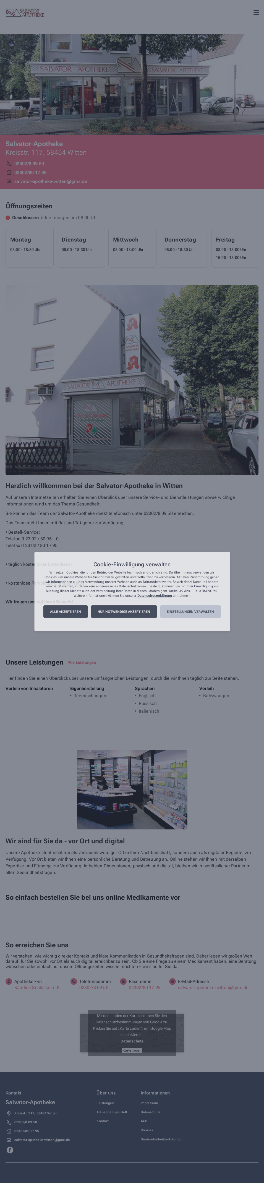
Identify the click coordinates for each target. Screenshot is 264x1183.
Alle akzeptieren (65, 612)
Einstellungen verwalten (190, 612)
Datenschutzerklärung (154, 596)
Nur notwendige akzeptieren (124, 612)
